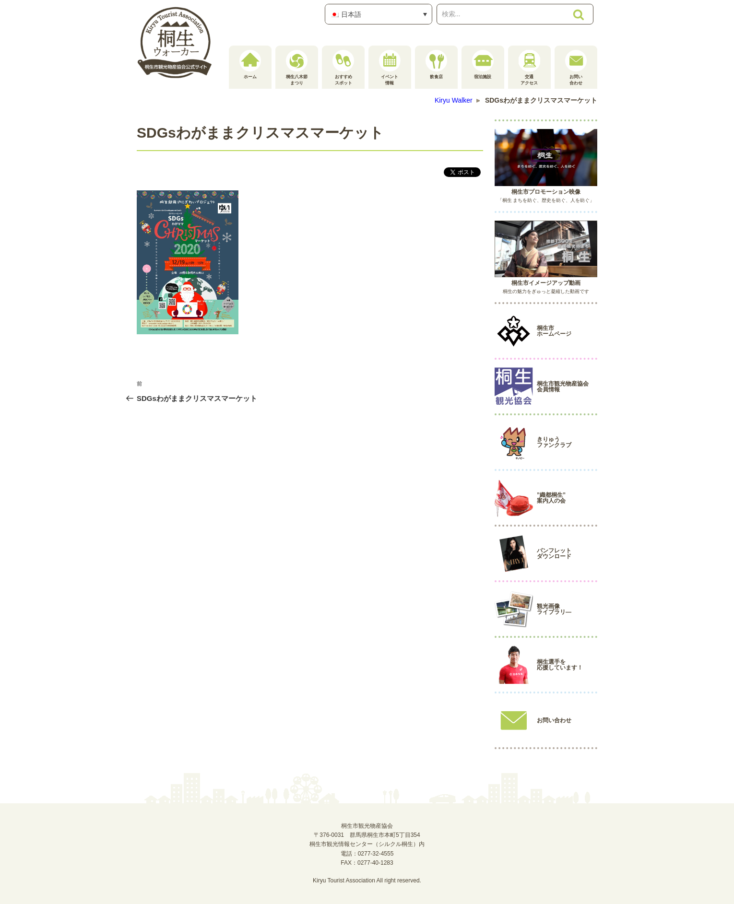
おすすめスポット (343, 67)
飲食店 (436, 64)
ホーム (250, 64)
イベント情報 (390, 67)
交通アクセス (529, 67)
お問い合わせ (576, 67)
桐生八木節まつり (297, 67)
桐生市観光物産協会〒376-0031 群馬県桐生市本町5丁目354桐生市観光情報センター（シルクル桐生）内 (367, 834)
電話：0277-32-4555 (367, 853)
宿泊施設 (483, 64)
